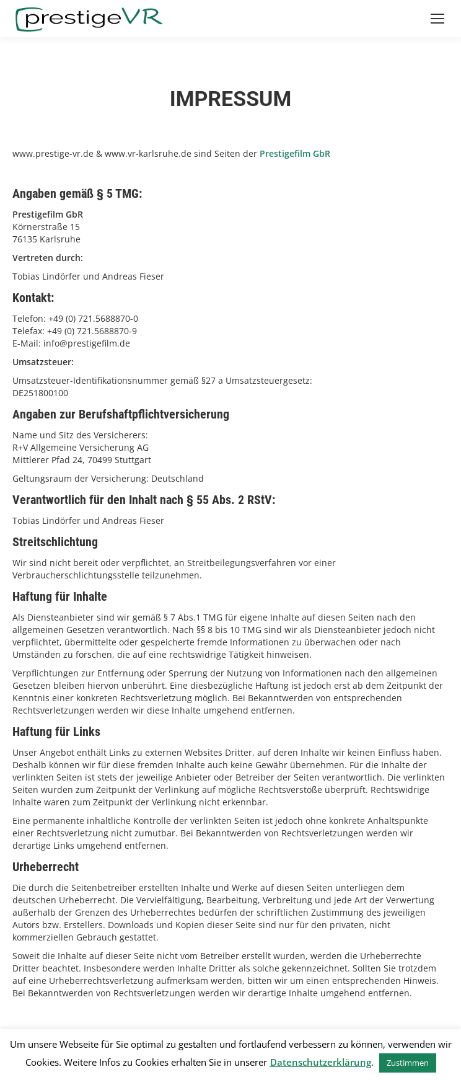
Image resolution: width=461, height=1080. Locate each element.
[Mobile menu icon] (437, 18)
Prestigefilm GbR (295, 153)
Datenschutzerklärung (320, 1062)
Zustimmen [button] (408, 1062)
